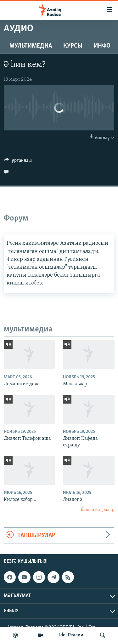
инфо (102, 46)
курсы (72, 46)
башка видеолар (97, 510)
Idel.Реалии (71, 635)
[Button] (18, 162)
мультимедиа (30, 46)
